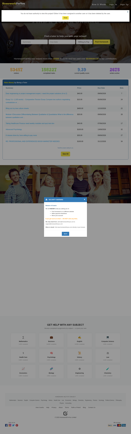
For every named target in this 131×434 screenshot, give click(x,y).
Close (65, 18)
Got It (65, 234)
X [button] (127, 12)
